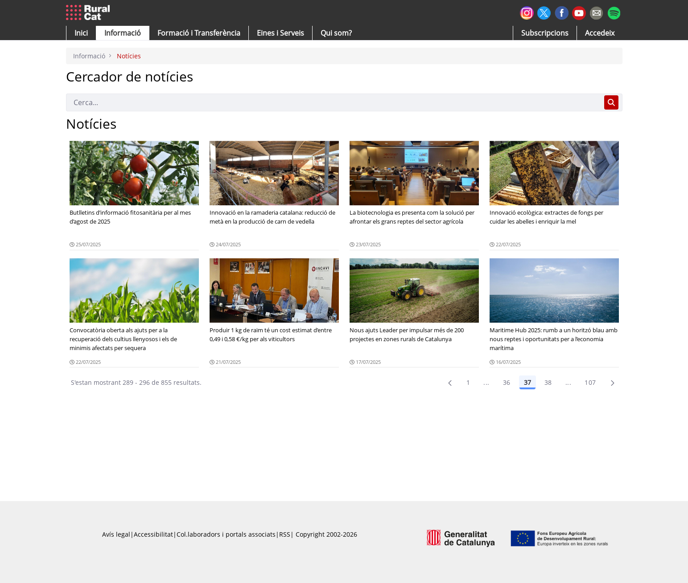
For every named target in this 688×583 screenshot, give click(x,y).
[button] (81, 33)
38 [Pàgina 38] (548, 382)
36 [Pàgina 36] (507, 382)
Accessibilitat (153, 534)
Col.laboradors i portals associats (226, 534)
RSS (284, 534)
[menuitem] (198, 33)
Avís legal (116, 534)
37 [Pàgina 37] (527, 382)
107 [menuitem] (590, 382)
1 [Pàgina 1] (468, 382)
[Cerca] (333, 102)
